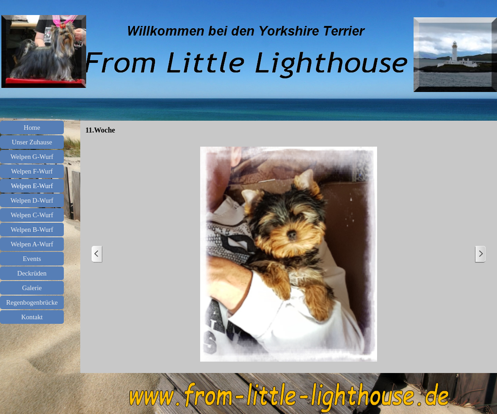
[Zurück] (97, 254)
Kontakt (31, 317)
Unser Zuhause (32, 142)
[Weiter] (480, 254)
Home (32, 127)
